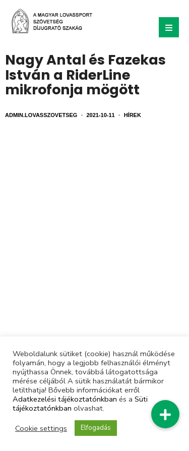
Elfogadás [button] (96, 427)
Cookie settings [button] (41, 428)
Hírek (132, 115)
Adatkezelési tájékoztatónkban (65, 399)
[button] (165, 414)
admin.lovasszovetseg (41, 115)
